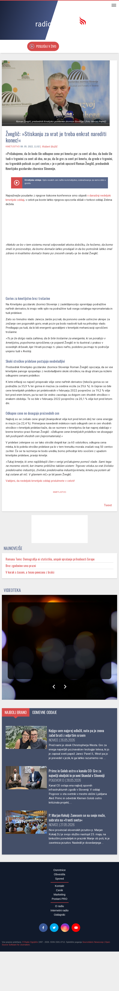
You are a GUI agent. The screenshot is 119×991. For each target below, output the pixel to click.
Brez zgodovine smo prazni (24, 567)
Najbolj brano (20, 714)
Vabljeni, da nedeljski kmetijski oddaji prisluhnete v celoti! (41, 482)
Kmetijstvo (13, 146)
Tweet (108, 507)
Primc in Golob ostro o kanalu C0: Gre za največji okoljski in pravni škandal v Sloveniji (37, 781)
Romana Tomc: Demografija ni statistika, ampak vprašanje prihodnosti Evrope (57, 561)
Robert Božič (50, 146)
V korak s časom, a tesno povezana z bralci (35, 574)
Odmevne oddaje (58, 714)
